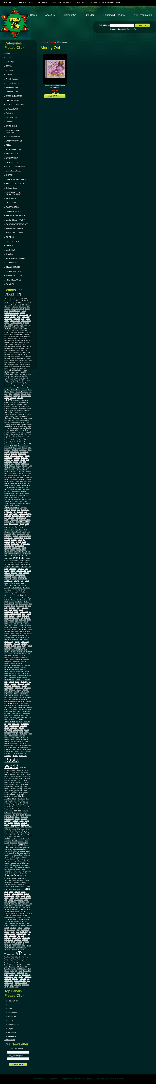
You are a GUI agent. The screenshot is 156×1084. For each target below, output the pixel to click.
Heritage (13, 526)
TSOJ (12, 932)
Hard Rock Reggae (25, 514)
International (8, 551)
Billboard (18, 344)
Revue (11, 790)
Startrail (6, 863)
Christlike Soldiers (22, 404)
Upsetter (19, 942)
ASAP (22, 326)
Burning (7, 376)
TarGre (28, 896)
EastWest (17, 458)
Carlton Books (15, 390)
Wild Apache (21, 969)
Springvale (7, 861)
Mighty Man (19, 669)
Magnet (17, 642)
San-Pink (24, 819)
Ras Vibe (7, 753)
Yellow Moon (8, 981)
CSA (25, 426)
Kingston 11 (20, 606)
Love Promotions (24, 631)
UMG (22, 936)
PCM (12, 719)
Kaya (26, 600)
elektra (22, 460)
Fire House (11, 477)
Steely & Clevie (16, 863)
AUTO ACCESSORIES (15, 184)
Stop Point (13, 867)
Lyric (12, 637)
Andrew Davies (26, 321)
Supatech (20, 884)
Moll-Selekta (22, 675)
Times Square (14, 911)
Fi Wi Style (27, 473)
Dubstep (9, 113)
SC (5, 823)
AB (23, 305)
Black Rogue (8, 354)
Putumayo (13, 743)
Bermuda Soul (25, 340)
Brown (18, 372)
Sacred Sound (9, 819)
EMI (27, 460)
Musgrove (7, 686)
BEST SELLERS (12, 162)
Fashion (11, 469)
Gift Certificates (62, 2)
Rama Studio (21, 749)
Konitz (16, 612)
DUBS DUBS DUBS (14, 96)
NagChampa (8, 691)
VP (19, 953)
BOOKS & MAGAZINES (15, 216)
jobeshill (7, 588)
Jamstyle (16, 581)
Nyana (10, 707)
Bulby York (18, 374)
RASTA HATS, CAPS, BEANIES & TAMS (14, 193)
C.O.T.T (21, 380)
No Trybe (20, 703)
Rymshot (28, 815)
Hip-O (24, 532)
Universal (17, 940)
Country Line (23, 416)
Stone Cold (8, 865)
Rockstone (24, 803)
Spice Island (18, 855)
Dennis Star (14, 438)
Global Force (8, 501)
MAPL (19, 646)
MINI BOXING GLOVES (15, 233)
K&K (21, 596)
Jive (15, 585)
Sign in (93, 2)
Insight (24, 548)
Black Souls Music (10, 358)
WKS (20, 971)
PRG (17, 737)
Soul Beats (7, 849)
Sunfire (26, 880)
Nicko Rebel (16, 699)
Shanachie (9, 827)
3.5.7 (21, 301)
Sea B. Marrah (15, 825)
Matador (15, 655)
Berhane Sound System (12, 340)
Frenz (18, 485)
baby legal (13, 332)
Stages (20, 861)
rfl (21, 790)
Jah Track (21, 569)
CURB (6, 430)
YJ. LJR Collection (20, 981)
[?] (19, 294)
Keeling (11, 602)
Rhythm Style (20, 794)
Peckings (19, 719)
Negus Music (24, 693)
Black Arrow (27, 346)
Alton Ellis (17, 319)
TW (29, 934)
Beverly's (7, 342)
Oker (10, 709)
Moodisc (20, 679)
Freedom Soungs (10, 485)
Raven (12, 770)
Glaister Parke (26, 499)
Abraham (7, 307)
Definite (6, 438)
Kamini (18, 598)
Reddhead (26, 778)
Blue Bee (27, 362)
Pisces (6, 728)
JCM (22, 583)
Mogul (14, 675)
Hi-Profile (7, 528)
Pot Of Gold (23, 733)
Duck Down (22, 454)
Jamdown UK (22, 576)
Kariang (13, 600)
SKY (10, 837)
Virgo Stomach (21, 947)
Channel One (26, 396)
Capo (28, 384)
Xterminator (26, 975)
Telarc (26, 900)
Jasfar (27, 581)
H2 (14, 512)
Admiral (7, 309)
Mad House (17, 639)
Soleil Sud (7, 841)
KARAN (6, 600)
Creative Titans (15, 422)
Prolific (12, 739)
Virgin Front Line (9, 947)
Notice (6, 705)
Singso (13, 833)
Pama (6, 717)
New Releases (12, 79)
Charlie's (13, 398)
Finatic (24, 475)
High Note (15, 528)
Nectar (16, 693)
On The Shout (22, 709)
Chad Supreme (26, 394)
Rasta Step (23, 756)
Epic (20, 462)
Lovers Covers (9, 633)
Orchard (7, 713)
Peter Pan (27, 721)
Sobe (28, 839)
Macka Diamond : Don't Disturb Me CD (55, 87)
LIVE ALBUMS (12, 109)
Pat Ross (28, 717)
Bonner (27, 364)
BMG (16, 364)
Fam (23, 467)
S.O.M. (17, 817)
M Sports (21, 637)
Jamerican (7, 578)
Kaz (30, 600)
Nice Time (7, 699)
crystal (20, 426)
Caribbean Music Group (18, 388)
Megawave (7, 661)
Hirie (28, 532)
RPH (10, 811)
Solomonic (13, 843)
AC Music (15, 307)
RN (5, 801)
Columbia (8, 412)
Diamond (22, 438)
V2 (10, 943)
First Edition (20, 477)
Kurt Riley (12, 616)
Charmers (16, 400)
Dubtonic (14, 454)
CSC (29, 426)
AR (5, 324)
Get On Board (24, 493)
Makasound (8, 644)
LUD (5, 635)
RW (17, 815)
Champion (16, 396)
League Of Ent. (9, 619)
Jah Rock (15, 566)
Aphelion (26, 323)
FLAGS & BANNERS (14, 228)
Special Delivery (25, 853)
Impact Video (15, 544)
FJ (31, 477)
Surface (27, 886)
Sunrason (23, 882)
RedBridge (18, 778)
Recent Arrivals (12, 87)
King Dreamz (23, 604)
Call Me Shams (16, 382)
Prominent (19, 739)
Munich (27, 684)
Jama (20, 573)
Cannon (7, 384)
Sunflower (7, 882)
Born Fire (7, 368)
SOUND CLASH (12, 100)
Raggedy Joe (14, 747)
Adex (28, 307)
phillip (6, 726)
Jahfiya (13, 571)
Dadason (13, 432)
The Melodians (23, 903)
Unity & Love (8, 940)
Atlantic (15, 328)
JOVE (15, 590)
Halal (6, 514)
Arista (16, 324)
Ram (14, 749)
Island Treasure (25, 560)
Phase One (15, 724)
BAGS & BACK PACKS (15, 220)
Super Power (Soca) (17, 886)
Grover (13, 510)
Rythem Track (9, 817)
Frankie (26, 483)
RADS (6, 747)
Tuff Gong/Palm (21, 934)
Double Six (23, 450)
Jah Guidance (25, 564)
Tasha (6, 898)
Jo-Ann (24, 585)
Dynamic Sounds (16, 456)
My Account (8, 2)
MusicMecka (19, 688)
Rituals (14, 799)
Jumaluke (7, 594)
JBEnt (18, 583)
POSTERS (10, 246)
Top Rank (19, 917)
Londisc (14, 629)
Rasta (15, 755)
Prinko (23, 737)
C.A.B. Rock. (14, 380)
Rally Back (7, 749)
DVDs (8, 57)
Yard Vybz (23, 979)
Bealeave (12, 336)
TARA (23, 896)
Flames (6, 479)
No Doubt (21, 701)
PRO (27, 737)
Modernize (7, 675)
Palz (27, 715)
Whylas (14, 969)
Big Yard (11, 344)
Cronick (7, 424)
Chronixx (14, 406)
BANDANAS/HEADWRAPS (17, 224)
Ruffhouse (7, 813)
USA (6, 943)
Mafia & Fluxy (8, 642)
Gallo (12, 489)
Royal (25, 809)
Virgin (29, 945)
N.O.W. (19, 689)
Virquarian (7, 949)
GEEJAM (7, 491)
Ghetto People (23, 495)
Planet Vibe (13, 728)
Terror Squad (12, 901)
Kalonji (12, 598)
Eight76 (16, 460)
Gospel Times (20, 503)
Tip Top (22, 911)
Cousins (7, 418)
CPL (25, 418)
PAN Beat (13, 717)
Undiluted (7, 938)
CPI (22, 418)
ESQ (12, 464)
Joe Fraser (16, 587)
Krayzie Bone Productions (12, 614)
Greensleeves (11, 507)
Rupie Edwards (17, 813)
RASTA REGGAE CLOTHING (13, 131)
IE (16, 542)
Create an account (110, 2)
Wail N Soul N (15, 957)
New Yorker (22, 697)
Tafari (6, 892)
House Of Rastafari (25, 536)
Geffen (23, 491)
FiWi (27, 477)
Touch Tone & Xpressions (12, 921)
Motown (11, 682)
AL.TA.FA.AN (23, 315)
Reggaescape (8, 786)
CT (5, 428)
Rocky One (8, 805)
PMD (21, 731)
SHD (22, 827)
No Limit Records (10, 703)
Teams (11, 900)
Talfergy (17, 892)
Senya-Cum (25, 825)
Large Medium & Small (11, 618)
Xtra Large (8, 977)
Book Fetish (8, 366)
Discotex (14, 444)
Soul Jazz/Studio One (20, 849)
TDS (5, 900)
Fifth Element (8, 475)
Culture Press (17, 428)
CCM (10, 394)
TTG (17, 932)
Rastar (6, 770)
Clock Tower (22, 408)
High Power (19, 530)
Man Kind (17, 644)
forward (11, 481)
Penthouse (9, 721)
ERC (24, 462)
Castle (12, 392)
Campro (24, 382)
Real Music (16, 772)
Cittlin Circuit (25, 406)
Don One (15, 450)
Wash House (26, 961)
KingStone (12, 608)
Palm (23, 715)
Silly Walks (20, 829)
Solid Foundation (17, 841)
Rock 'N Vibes (14, 803)
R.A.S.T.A (18, 745)
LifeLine (25, 621)
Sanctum (15, 821)
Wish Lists (43, 2)
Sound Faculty (14, 853)
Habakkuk (20, 512)
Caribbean (17, 386)
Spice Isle (26, 855)
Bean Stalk (19, 336)
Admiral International (17, 309)
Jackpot (7, 564)
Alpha (18, 317)
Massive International (14, 653)
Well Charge (21, 965)
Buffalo (6, 374)
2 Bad (12, 301)
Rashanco (7, 756)
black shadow (15, 356)
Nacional (25, 689)
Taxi (17, 898)
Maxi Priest (15, 657)
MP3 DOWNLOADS (14, 276)
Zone (16, 986)
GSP (18, 510)
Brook (13, 372)
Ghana (6, 495)
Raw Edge (19, 770)
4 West (14, 303)
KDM (6, 602)
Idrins (12, 542)
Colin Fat (13, 410)
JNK (18, 585)
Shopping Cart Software (100, 1079)
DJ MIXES (10, 284)
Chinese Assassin (23, 402)
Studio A (16, 873)
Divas (26, 444)
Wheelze (7, 969)
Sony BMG (18, 847)
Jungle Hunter (21, 594)
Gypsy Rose (8, 512)
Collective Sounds (23, 410)
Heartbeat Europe (25, 520)
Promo (25, 739)
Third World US (19, 905)
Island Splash (14, 560)
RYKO (22, 815)
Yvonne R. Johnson (21, 983)
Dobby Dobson (23, 446)
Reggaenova (23, 784)
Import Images (9, 546)
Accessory (22, 307)
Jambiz (14, 576)
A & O (10, 305)
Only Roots (16, 711)
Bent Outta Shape (20, 338)
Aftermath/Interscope (11, 315)
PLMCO (26, 730)
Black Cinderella (19, 348)
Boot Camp (26, 366)
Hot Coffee (7, 536)
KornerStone (24, 612)
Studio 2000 (8, 873)
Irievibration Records (15, 553)
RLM (27, 799)
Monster (25, 677)
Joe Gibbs (26, 588)
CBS (5, 394)
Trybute (6, 932)
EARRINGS (11, 250)
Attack (6, 330)
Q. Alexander (22, 743)
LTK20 (29, 633)
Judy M (16, 592)
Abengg (27, 305)
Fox (5, 483)
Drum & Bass (14, 452)
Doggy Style (17, 448)
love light (14, 631)
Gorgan (12, 503)
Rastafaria (23, 767)
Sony (12, 847)
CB (30, 392)
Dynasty (27, 456)
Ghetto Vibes (8, 497)
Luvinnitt (21, 635)
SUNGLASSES (12, 154)
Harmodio (7, 516)
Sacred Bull (24, 817)
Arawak (10, 324)
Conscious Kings (10, 414)
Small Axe (25, 837)
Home (44, 42)
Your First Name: (16, 1049)
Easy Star (24, 458)
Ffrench (20, 473)
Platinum (21, 728)
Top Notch (20, 915)
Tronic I (20, 928)
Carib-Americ (8, 386)
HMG (14, 534)
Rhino (14, 792)
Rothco (20, 809)
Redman (7, 780)
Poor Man (15, 733)
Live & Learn (13, 625)
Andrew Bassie (15, 321)
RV (14, 815)
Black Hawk (20, 350)
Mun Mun (20, 684)
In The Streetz (19, 546)
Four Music (27, 481)
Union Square (16, 938)
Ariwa (21, 324)
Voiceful (22, 949)
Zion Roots (25, 984)
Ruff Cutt (25, 811)
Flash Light (14, 479)
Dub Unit (7, 454)
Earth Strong (8, 458)
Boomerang (17, 366)
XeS (16, 975)
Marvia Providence (17, 649)
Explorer (24, 465)
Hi (22, 526)
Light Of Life (8, 623)
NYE (15, 707)
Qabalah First (8, 745)
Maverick (7, 657)
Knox (10, 610)
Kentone (26, 602)
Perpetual (19, 721)
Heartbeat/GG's (9, 521)
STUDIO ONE (11, 126)
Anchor (6, 321)
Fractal (20, 483)
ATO (20, 328)
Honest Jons (21, 534)
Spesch (6, 855)
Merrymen (7, 665)
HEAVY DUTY (13, 524)
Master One (26, 653)
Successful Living (10, 880)
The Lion (14, 903)
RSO (15, 811)
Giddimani (17, 499)
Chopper (7, 404)
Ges (17, 493)
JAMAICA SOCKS (13, 211)
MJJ (19, 673)
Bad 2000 (21, 332)
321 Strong (27, 301)
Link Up (16, 623)
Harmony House (18, 516)
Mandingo (24, 644)
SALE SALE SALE (13, 171)
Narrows (16, 691)
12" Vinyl (9, 66)
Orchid (13, 713)
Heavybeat (24, 523)
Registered (18, 786)
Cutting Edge (14, 430)
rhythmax (7, 796)
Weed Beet (16, 963)
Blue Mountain (9, 364)
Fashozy (7, 471)
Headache (11, 518)
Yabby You (28, 977)
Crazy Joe (11, 420)
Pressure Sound (9, 737)
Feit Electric (12, 473)
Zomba (11, 986)
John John (8, 590)
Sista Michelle (25, 833)
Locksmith (7, 629)
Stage (14, 861)
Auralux (13, 330)
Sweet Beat (12, 889)
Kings (13, 606)
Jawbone (12, 583)
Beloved (10, 338)
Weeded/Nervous (10, 965)
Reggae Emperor (16, 780)
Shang (17, 827)
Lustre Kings (13, 635)
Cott (16, 416)
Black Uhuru (21, 358)
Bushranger (14, 378)
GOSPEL (10, 175)
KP (30, 612)
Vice (14, 945)
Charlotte (20, 398)
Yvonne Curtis (8, 983)
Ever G (18, 465)
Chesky (6, 402)
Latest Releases (12, 83)
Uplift (13, 942)
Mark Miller (17, 647)
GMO (20, 501)
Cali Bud (7, 382)
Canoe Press (15, 384)
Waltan (6, 959)
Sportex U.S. (14, 859)
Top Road (27, 917)
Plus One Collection (11, 731)
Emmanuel (8, 462)
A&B (15, 305)
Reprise (13, 788)
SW (5, 889)
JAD (12, 564)
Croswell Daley (16, 424)
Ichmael (7, 542)
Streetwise (7, 871)
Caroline (24, 390)
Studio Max (23, 873)
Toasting (7, 913)
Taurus (12, 898)
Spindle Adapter (16, 857)
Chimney (13, 402)
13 (22, 299)
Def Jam (27, 436)
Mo (23, 673)
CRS (15, 426)
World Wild (20, 973)
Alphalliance (8, 319)
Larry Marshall (25, 618)
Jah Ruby (24, 566)
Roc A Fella (21, 801)
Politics (26, 731)
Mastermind (8, 655)
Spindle (6, 857)
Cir (19, 406)
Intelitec (12, 549)
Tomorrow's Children (17, 913)
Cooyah (28, 414)
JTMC (23, 590)
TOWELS (10, 237)
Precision (22, 735)
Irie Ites (24, 551)
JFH (11, 585)
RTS (19, 811)
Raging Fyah (24, 747)
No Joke (28, 701)
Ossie (18, 713)
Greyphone (23, 507)
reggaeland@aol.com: (18, 1055)
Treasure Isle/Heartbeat (17, 923)
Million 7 (12, 671)
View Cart (80, 2)
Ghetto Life (13, 495)
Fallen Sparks (16, 467)
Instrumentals (11, 117)
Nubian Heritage (23, 705)
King (16, 604)
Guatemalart (25, 510)
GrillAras (7, 510)
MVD (6, 689)
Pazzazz (7, 719)
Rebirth (23, 774)
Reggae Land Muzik (16, 782)
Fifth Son (17, 475)
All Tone (13, 317)
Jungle (14, 594)
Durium (6, 456)
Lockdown (28, 627)
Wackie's (7, 957)
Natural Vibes (24, 691)
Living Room (22, 625)
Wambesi (13, 959)
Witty (12, 971)
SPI (12, 855)
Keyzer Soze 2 (9, 604)
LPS (24, 633)
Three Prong (26, 907)
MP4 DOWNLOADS (14, 271)
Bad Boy (28, 332)
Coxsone (16, 418)
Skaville (23, 835)
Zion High (17, 984)
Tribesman (21, 925)
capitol (23, 384)
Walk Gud (25, 957)
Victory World (21, 945)
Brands (52, 42)
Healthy (6, 520)
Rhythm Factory (23, 792)
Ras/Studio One (21, 753)
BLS (21, 362)
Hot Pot (15, 536)
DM (15, 446)
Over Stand (8, 715)
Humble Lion (8, 538)
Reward (16, 790)
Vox (13, 954)
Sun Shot (20, 880)
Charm (8, 400)
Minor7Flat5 (20, 671)
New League (13, 697)
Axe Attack (20, 330)
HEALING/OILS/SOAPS (15, 258)
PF (5, 724)
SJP (11, 835)
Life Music (18, 621)
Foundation (19, 481)
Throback (23, 909)
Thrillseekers (14, 909)
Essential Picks (12, 92)
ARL (25, 324)
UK (19, 936)
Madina (26, 639)
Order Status (26, 2)
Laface (19, 616)
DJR (11, 446)
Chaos (6, 398)
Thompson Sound (14, 907)
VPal (24, 954)
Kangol (24, 598)
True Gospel (25, 930)
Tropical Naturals (9, 930)
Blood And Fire (13, 362)
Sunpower (15, 882)
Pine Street (23, 726)
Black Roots (18, 354)
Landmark (25, 616)
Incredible (7, 548)
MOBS (27, 673)
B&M (26, 330)
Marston (7, 649)
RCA (6, 772)
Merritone (14, 663)
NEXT (29, 697)
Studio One (11, 875)
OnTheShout (26, 711)
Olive (14, 709)
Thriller (6, 909)
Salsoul (17, 819)
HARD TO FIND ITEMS (15, 167)
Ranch (29, 749)
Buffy (12, 374)
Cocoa (6, 410)
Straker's (21, 867)
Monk (19, 677)
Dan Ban (20, 432)
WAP (19, 959)
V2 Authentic (16, 943)
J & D (6, 562)
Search (104, 25)
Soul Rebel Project (10, 851)
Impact (7, 544)
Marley (24, 647)
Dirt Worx (20, 442)
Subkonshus (22, 878)
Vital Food (15, 949)
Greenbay (18, 505)
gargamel (18, 489)
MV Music (27, 688)
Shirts (8, 145)
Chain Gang (8, 396)
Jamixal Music (22, 578)
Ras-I (13, 753)
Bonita (22, 364)
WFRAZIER (19, 967)
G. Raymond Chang (22, 487)
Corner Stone (8, 416)
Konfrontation (8, 612)
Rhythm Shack (9, 794)
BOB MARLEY (12, 158)
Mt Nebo (13, 684)
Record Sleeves (16, 776)
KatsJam (20, 600)
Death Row (8, 436)
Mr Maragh (24, 682)
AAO (19, 305)
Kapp (29, 598)
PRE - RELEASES (13, 280)
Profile (6, 739)
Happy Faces (13, 514)
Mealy (12, 659)
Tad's (26, 888)
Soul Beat (26, 847)
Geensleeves (16, 491)
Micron (23, 667)
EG (12, 460)
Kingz (18, 608)
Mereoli (6, 663)
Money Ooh (12, 677)
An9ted (28, 319)
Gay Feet (26, 489)
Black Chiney (8, 348)
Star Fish (27, 861)
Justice (12, 596)
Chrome (7, 406)
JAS (22, 581)
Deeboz (20, 436)
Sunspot (13, 884)
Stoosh (6, 867)
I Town (20, 540)
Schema (17, 823)
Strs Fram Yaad (26, 871)
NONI (26, 703)
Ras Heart (27, 751)
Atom (25, 328)
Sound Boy (21, 851)
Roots (29, 805)
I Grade (14, 540)
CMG (29, 408)
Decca (15, 436)
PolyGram (7, 733)
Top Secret (8, 919)
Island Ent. (19, 557)
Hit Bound (7, 534)
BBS (5, 336)
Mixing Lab (12, 673)
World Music (27, 971)
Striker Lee (16, 871)
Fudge (24, 485)
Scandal (10, 823)
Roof (24, 805)
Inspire (6, 549)
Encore (15, 462)
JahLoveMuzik (21, 571)
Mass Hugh (21, 651)
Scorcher (24, 823)
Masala (13, 651)
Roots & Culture (9, 807)
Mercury (23, 661)
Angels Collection (16, 323)
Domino (24, 448)
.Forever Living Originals (12, 299)
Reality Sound (14, 774)
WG (26, 967)
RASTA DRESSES (13, 149)
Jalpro (29, 571)
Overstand (16, 715)
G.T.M (6, 489)
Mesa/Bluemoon (17, 665)
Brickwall (7, 370)
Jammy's (8, 580)
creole (23, 422)
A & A (27, 303)
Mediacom (19, 659)
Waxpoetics (8, 963)
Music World (16, 686)
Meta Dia (27, 665)
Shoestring (12, 829)
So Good (14, 839)
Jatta (6, 583)
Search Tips (132, 29)
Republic (19, 788)
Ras (21, 751)
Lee (16, 619)
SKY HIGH (17, 837)
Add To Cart (54, 96)
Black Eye (11, 350)
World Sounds (9, 973)
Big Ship (22, 342)
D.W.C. (6, 432)
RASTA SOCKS (12, 207)
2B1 (17, 301)
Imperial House (25, 544)
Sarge (27, 821)
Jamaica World (9, 575)
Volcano (7, 954)
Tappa (17, 896)
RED (5, 778)
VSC (29, 954)
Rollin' (20, 805)
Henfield (7, 526)
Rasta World (11, 763)
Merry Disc (21, 663)
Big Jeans (15, 342)
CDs (8, 53)
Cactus (27, 380)
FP (16, 483)
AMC (22, 319)
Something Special (10, 845)
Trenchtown (13, 925)
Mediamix (26, 659)
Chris (13, 404)
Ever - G (12, 465)
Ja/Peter (20, 562)
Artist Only (15, 326)
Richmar (14, 796)
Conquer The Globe (19, 412)
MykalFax (12, 689)
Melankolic (16, 661)
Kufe (23, 614)
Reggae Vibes (13, 784)
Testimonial (21, 901)
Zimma (6, 984)
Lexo (6, 621)
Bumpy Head (27, 374)
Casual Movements (22, 392)
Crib (28, 422)
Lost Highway (23, 629)
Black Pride (26, 352)
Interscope (17, 551)
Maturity (22, 655)
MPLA (17, 682)
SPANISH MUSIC (13, 267)
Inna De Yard (16, 548)
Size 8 (6, 835)
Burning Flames (16, 376)
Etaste (18, 464)
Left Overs (22, 619)
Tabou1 (19, 889)
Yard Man (15, 979)
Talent (11, 892)
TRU (17, 930)
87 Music (21, 303)
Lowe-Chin (18, 633)
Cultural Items (11, 188)
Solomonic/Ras (23, 843)
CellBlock (17, 394)
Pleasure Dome (18, 730)
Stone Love (16, 865)
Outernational (26, 713)
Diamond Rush (23, 440)
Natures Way (8, 693)
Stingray (25, 863)
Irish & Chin (8, 555)
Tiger (28, 909)
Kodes (21, 610)
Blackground (14, 360)
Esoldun (7, 464)
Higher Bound (16, 532)
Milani (6, 671)
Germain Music (9, 493)
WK (16, 971)
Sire (18, 833)
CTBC (10, 428)
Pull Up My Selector (17, 741)
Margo (24, 646)
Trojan (13, 927)
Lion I (21, 623)
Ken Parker (18, 602)
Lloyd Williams (14, 627)
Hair (25, 512)
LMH (21, 627)
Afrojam (22, 313)
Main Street (25, 642)
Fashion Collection (21, 469)
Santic (21, 821)
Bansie (6, 334)
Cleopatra (14, 408)
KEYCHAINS (11, 203)
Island (26, 555)
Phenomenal (25, 724)
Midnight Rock (9, 669)
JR (19, 590)
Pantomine (20, 717)
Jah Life (7, 566)
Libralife (11, 621)
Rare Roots (15, 751)
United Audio (26, 938)
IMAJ (24, 542)
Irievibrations (27, 553)
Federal (13, 471)
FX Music (12, 487)
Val (23, 943)
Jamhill (14, 578)
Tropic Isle (27, 928)
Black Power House (15, 352)
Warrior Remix (16, 961)
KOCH (15, 610)
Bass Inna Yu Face (16, 334)
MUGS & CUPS (12, 241)
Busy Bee (22, 378)
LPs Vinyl (10, 62)
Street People (20, 869)
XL (20, 975)
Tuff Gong (24, 932)
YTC (28, 981)
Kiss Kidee (25, 608)
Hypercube (27, 538)
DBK (22, 434)
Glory (16, 501)
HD (5, 518)
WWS (6, 975)
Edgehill (7, 460)
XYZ (15, 977)
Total (14, 919)
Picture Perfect (14, 726)
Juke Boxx (23, 592)
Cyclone (25, 430)
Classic (6, 408)
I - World (7, 540)
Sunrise (7, 884)
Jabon (26, 562)
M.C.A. (27, 637)
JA (15, 562)
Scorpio (6, 825)
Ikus (19, 542)
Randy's (7, 751)
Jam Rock (14, 573)
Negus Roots (8, 695)
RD (10, 772)
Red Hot (11, 778)
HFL (19, 526)
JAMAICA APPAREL (14, 141)
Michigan (17, 667)
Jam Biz (7, 573)
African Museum (14, 311)
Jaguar (17, 564)
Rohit (14, 805)
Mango (13, 646)
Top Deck (13, 915)
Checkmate (24, 400)
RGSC (25, 790)
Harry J (28, 516)
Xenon (11, 975)
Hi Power (28, 526)
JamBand (7, 576)
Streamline (11, 869)
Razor (26, 770)
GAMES (9, 254)
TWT (6, 936)
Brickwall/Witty (16, 370)
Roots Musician (21, 807)
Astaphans (7, 328)
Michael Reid (8, 667)
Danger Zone (15, 434)
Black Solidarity (26, 356)
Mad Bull (7, 639)
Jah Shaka (12, 569)
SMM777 (7, 839)
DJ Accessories (12, 263)
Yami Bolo (7, 979)
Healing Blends (21, 518)
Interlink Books (21, 549)
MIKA (26, 669)
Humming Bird (18, 538)
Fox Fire (11, 483)
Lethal (29, 619)
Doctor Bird (8, 448)
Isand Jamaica (18, 555)
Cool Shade (20, 414)
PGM (9, 724)
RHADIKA (7, 792)
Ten (5, 901)
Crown (24, 424)
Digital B (12, 442)
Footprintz (22, 479)
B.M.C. (6, 332)
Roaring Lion (12, 801)
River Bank (21, 799)
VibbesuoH (7, 945)
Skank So (17, 835)
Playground (8, 730)
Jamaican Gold (20, 575)
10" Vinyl (9, 70)
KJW (5, 610)
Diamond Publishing (10, 440)
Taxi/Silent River (25, 898)
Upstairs (26, 942)
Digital (6, 442)
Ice (24, 540)
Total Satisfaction (23, 919)
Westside (12, 967)
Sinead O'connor (15, 831)
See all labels (9, 1040)
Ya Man (20, 977)
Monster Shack (9, 679)
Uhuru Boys (12, 936)
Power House (13, 735)
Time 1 (6, 911)
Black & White (16, 346)
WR (26, 973)
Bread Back (23, 368)
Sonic (20, 845)
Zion (11, 984)
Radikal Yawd (26, 745)
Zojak (6, 986)
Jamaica (26, 573)
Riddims (9, 122)
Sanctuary (7, 821)
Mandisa (7, 646)
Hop (27, 534)
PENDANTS (11, 198)
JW (17, 596)
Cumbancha (27, 428)
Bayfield (26, 334)
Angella (6, 323)
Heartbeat (14, 520)
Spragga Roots (24, 859)
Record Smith (26, 776)
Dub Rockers (24, 452)
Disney (20, 444)
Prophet (6, 741)
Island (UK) (8, 558)
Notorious (13, 705)
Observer (21, 707)
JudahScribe (8, 592)
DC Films (28, 434)
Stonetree (24, 865)
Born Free (15, 368)
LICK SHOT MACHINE (15, 105)
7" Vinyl (9, 75)
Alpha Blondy (26, 317)
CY (20, 430)
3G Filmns (7, 303)
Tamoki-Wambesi (17, 894)
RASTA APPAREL (13, 137)
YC (28, 979)
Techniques (18, 900)
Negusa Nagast (19, 695)
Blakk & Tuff (23, 360)
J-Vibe (11, 562)
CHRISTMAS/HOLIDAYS (16, 179)
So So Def (22, 839)
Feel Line (21, 471)
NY (5, 707)
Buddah (23, 372)
